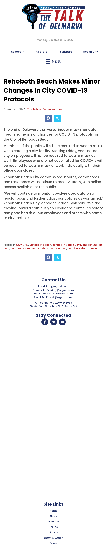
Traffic (53, 527)
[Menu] (53, 61)
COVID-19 (22, 245)
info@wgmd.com (57, 286)
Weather (53, 521)
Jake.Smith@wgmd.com (57, 293)
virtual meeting (89, 248)
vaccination (58, 248)
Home (53, 511)
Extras (53, 543)
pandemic (43, 248)
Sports (53, 532)
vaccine (73, 248)
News (53, 516)
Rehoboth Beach (40, 245)
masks (31, 248)
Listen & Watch (53, 537)
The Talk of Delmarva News (45, 109)
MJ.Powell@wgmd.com (57, 297)
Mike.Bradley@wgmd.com (57, 290)
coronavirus (18, 248)
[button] (45, 322)
